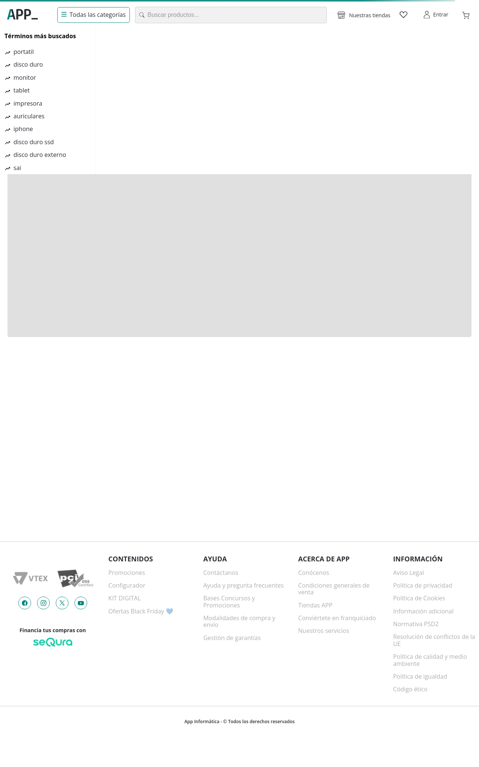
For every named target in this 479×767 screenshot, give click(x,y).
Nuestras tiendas (369, 15)
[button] (364, 14)
